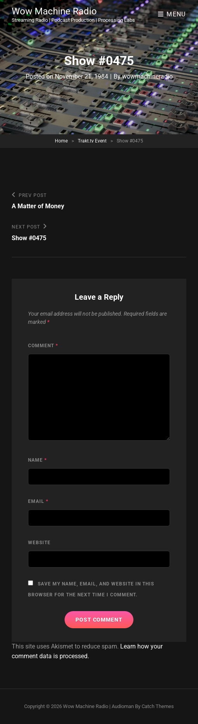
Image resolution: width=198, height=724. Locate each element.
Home (61, 141)
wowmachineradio (147, 76)
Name (37, 460)
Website (39, 542)
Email (38, 501)
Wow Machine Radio (54, 11)
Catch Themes (158, 706)
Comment (43, 345)
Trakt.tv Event (92, 141)
